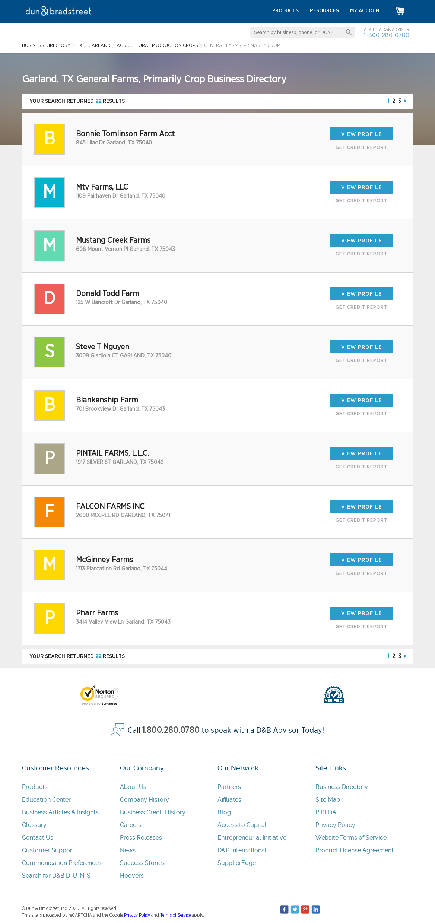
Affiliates (229, 799)
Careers (131, 824)
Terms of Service (175, 915)
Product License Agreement (354, 850)
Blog (224, 812)
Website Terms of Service (351, 837)
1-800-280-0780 (386, 35)
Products (35, 786)
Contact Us (37, 837)
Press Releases (141, 837)
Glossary (34, 824)
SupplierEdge (237, 862)
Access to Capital (242, 824)
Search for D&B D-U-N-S (56, 875)
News (128, 850)
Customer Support (48, 850)
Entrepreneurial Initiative (252, 837)
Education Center (46, 799)
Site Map (327, 799)
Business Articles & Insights (60, 812)
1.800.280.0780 (171, 730)
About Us (133, 786)
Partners (229, 786)
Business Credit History (152, 812)
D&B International (242, 850)
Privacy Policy (335, 824)
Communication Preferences (62, 862)
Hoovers (132, 875)
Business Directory (341, 786)
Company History (144, 799)
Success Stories (142, 862)
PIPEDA (325, 812)
